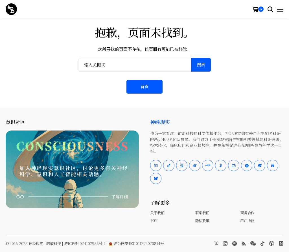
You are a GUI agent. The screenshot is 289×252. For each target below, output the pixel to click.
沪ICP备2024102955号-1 (85, 243)
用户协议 (247, 220)
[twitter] (216, 244)
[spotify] (234, 243)
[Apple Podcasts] (271, 243)
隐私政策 (202, 220)
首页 (144, 86)
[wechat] (253, 243)
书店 (153, 220)
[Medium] (281, 243)
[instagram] (225, 243)
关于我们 (157, 212)
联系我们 (202, 212)
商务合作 (247, 212)
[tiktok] (262, 243)
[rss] (244, 244)
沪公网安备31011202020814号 (136, 243)
